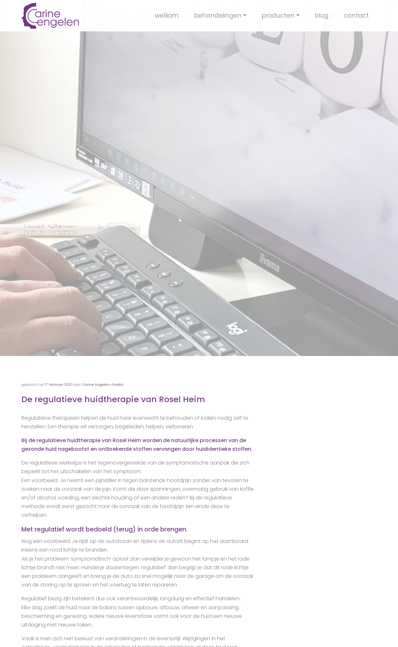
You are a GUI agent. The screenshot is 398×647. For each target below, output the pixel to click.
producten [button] (278, 15)
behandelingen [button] (218, 15)
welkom (167, 15)
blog (322, 15)
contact (356, 15)
